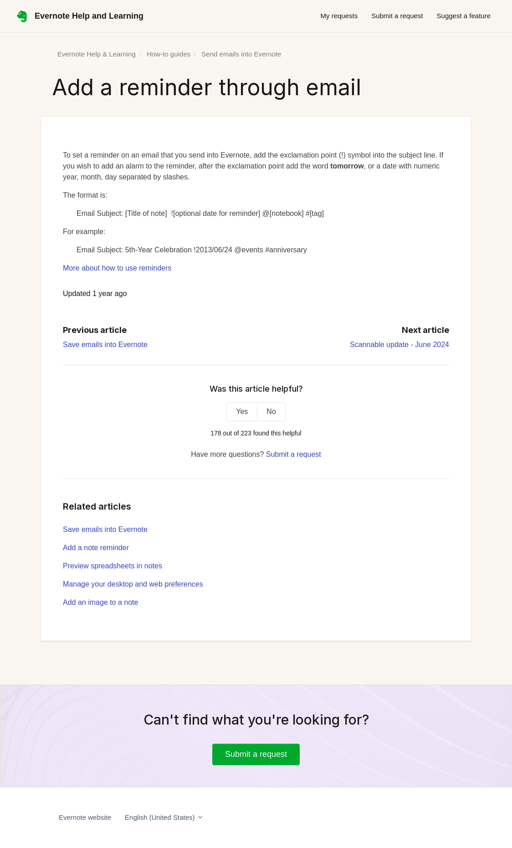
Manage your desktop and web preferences (133, 584)
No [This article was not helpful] (271, 411)
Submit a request (397, 16)
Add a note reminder (96, 548)
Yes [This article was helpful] (242, 411)
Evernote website (85, 817)
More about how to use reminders (117, 268)
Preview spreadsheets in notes (112, 566)
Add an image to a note (100, 602)
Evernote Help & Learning (96, 54)
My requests (339, 16)
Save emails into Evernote (105, 344)
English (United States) (164, 817)
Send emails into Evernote (241, 54)
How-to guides (168, 54)
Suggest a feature (464, 16)
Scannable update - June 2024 (399, 344)
